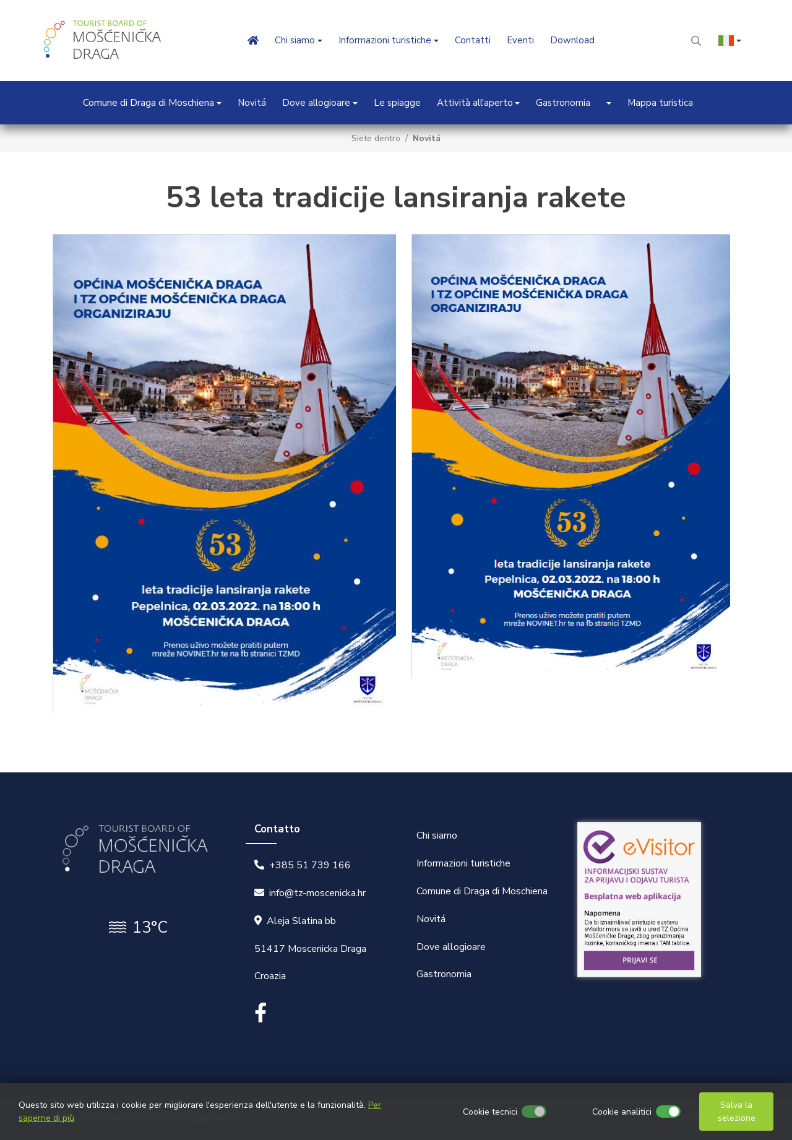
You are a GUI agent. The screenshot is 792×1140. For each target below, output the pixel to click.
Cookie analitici (622, 1112)
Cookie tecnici (490, 1112)
